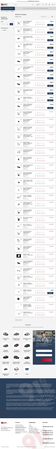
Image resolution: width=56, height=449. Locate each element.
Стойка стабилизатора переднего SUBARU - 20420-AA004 (27, 105)
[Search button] (33, 5)
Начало (2, 11)
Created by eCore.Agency (5, 446)
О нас (24, 8)
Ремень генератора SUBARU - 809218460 (27, 196)
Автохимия (35, 446)
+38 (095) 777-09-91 (47, 434)
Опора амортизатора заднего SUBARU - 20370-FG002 (27, 247)
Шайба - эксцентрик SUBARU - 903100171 (27, 290)
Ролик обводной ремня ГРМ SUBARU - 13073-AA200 (28, 45)
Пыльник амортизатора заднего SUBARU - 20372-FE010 (28, 166)
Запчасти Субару (29, 446)
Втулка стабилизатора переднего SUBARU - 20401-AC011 (27, 158)
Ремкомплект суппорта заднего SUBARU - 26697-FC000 (28, 52)
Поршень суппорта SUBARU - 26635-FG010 (28, 284)
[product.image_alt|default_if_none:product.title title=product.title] (19, 23)
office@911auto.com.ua (48, 443)
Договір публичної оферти (34, 432)
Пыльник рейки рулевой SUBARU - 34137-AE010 (27, 60)
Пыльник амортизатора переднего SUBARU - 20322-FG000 (28, 262)
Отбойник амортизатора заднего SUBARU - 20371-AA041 (28, 67)
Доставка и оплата (34, 8)
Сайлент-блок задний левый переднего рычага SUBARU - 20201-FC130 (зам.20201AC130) (28, 203)
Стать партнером (47, 360)
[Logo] (4, 4)
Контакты (28, 8)
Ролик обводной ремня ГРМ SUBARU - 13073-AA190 (28, 90)
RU (54, 4)
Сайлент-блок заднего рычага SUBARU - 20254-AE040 (28, 37)
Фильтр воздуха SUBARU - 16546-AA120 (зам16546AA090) (27, 143)
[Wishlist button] (21, 21)
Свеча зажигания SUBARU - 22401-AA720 (28, 277)
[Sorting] (45, 17)
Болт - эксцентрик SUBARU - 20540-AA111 (27, 225)
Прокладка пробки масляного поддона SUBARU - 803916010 (27, 305)
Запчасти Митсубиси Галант (21, 446)
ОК (11, 24)
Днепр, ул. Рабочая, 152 (5, 430)
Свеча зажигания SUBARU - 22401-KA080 (28, 313)
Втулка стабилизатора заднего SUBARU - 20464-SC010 (27, 188)
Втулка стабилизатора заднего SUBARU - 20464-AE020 (27, 22)
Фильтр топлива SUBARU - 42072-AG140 (28, 255)
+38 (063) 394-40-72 (47, 432)
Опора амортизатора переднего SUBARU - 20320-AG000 (27, 211)
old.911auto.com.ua (33, 1)
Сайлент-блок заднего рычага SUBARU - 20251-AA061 (28, 181)
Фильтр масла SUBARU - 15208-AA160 (28, 218)
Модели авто (7, 11)
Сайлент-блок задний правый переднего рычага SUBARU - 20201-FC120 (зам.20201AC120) (28, 135)
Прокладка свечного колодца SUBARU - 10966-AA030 (27, 232)
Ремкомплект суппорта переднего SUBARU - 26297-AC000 (28, 150)
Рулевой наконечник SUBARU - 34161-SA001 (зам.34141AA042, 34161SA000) (27, 128)
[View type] (52, 16)
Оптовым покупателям (43, 8)
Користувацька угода (33, 431)
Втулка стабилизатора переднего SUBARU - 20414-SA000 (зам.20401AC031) (27, 112)
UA (52, 4)
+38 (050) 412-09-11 (47, 430)
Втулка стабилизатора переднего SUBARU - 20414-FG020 (27, 173)
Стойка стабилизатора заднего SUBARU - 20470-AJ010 (27, 269)
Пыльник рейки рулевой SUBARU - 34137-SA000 (27, 83)
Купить (50, 24)
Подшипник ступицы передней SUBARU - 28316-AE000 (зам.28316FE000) (27, 239)
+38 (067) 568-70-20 (47, 438)
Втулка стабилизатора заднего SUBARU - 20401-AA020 (27, 120)
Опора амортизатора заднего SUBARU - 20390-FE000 (27, 297)
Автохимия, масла (19, 425)
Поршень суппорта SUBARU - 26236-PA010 (28, 98)
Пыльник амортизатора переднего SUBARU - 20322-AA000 (28, 75)
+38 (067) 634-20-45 (47, 426)
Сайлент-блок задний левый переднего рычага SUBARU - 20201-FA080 (28, 29)
